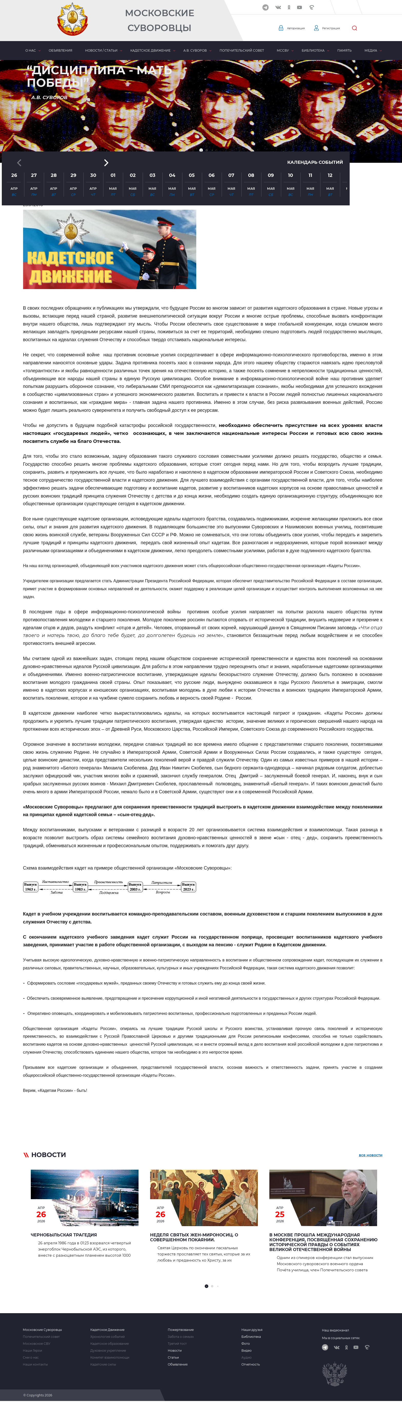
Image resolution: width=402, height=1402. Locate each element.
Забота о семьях (181, 1336)
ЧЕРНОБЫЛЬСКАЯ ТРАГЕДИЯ (64, 1235)
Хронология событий (107, 1336)
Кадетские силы (103, 1364)
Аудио (246, 1357)
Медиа (371, 50)
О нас (30, 50)
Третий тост (177, 1343)
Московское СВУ (36, 1343)
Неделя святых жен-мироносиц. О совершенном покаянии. (194, 1237)
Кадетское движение (150, 50)
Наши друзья (251, 1329)
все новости (371, 1155)
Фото (245, 1343)
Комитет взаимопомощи (109, 1357)
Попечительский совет (242, 50)
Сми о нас (31, 1357)
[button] (201, 150)
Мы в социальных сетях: (341, 1338)
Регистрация (340, 28)
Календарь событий (314, 106)
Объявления (60, 50)
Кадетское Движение (107, 1329)
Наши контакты (35, 1364)
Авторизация (298, 28)
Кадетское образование (109, 1343)
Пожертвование (181, 1329)
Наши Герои (32, 1350)
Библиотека (313, 50)
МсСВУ (283, 50)
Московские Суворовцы (159, 20)
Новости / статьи (101, 50)
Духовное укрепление (108, 1350)
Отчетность (250, 1364)
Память (344, 50)
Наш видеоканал (335, 1330)
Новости (175, 1350)
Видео (246, 1350)
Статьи (173, 1357)
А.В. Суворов (195, 50)
